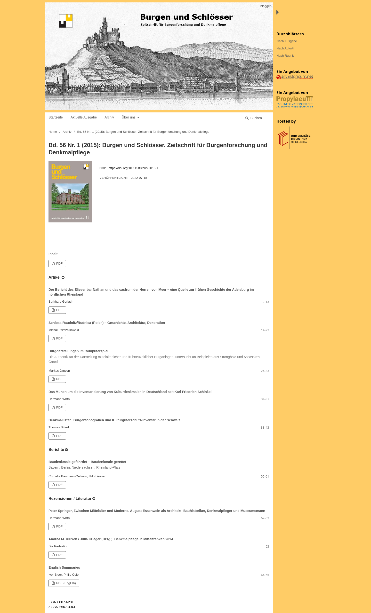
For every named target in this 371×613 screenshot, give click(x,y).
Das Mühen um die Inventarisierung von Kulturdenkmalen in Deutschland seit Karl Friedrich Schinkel (129, 392)
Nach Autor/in (285, 48)
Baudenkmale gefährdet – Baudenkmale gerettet (158, 465)
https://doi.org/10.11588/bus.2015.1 (133, 168)
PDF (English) (65, 583)
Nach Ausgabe (286, 41)
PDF (59, 263)
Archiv (109, 117)
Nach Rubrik (285, 55)
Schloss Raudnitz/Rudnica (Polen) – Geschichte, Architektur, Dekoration (106, 323)
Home (52, 132)
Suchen (256, 118)
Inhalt (52, 254)
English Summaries (64, 567)
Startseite (55, 117)
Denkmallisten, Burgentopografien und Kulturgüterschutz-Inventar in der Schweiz (114, 420)
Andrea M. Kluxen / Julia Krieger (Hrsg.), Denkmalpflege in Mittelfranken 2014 (110, 539)
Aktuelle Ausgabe (84, 117)
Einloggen (265, 6)
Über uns (129, 117)
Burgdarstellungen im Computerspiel (158, 356)
